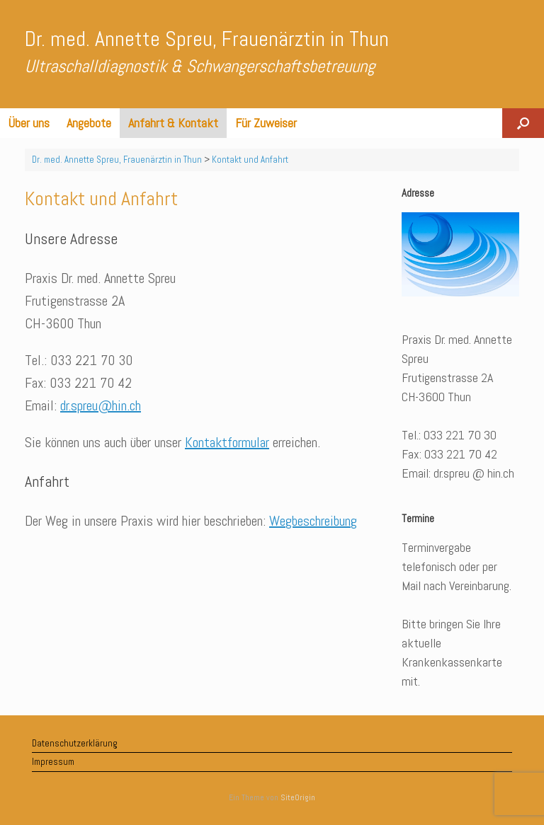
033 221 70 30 (91, 360)
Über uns (29, 123)
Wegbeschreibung (313, 521)
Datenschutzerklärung (75, 743)
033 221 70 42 (91, 383)
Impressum (53, 762)
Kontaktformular (227, 442)
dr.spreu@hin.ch (100, 405)
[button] (523, 123)
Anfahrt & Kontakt (173, 123)
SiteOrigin (297, 797)
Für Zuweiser (266, 123)
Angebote (89, 123)
